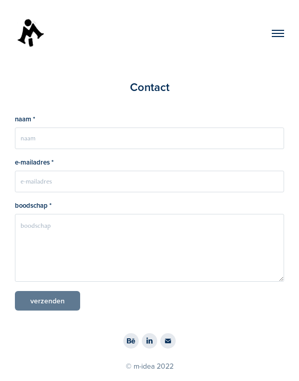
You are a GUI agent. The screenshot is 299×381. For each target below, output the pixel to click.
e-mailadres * (34, 162)
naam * (25, 119)
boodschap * (33, 206)
